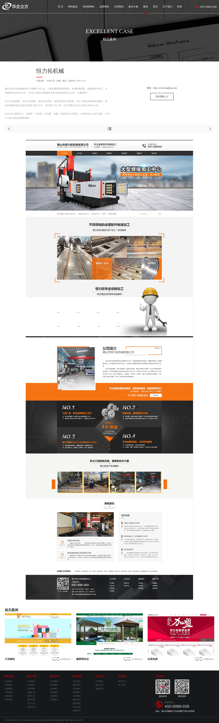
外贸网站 (121, 6)
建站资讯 (77, 676)
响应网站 (9, 696)
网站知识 (77, 700)
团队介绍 (99, 685)
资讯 (156, 6)
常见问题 (77, 707)
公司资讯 (77, 681)
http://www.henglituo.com (165, 88)
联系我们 (122, 676)
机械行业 (31, 692)
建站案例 (54, 676)
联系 (180, 6)
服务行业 (31, 696)
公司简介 (99, 681)
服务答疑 (77, 703)
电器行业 (31, 707)
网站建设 (76, 6)
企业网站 (9, 681)
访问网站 (161, 96)
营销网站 (9, 685)
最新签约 (77, 711)
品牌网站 (107, 6)
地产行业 (31, 703)
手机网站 (9, 692)
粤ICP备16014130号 (73, 720)
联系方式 (122, 681)
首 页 (64, 6)
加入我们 (122, 685)
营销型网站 (92, 6)
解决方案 (135, 6)
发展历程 (99, 689)
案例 (147, 9)
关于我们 (168, 6)
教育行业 (31, 700)
